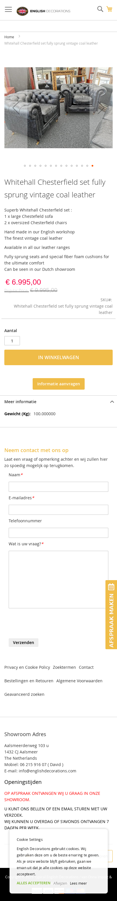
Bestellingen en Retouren (28, 680)
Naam (16, 474)
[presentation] (52, 624)
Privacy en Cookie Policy (27, 667)
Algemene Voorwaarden (79, 680)
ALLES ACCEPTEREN (34, 883)
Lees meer (78, 883)
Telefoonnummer (25, 520)
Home (9, 37)
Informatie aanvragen (58, 383)
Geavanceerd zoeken (24, 694)
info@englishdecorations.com (47, 771)
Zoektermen (64, 667)
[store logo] (43, 11)
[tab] (58, 401)
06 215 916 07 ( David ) (41, 764)
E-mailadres (21, 497)
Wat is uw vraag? (26, 543)
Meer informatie (20, 401)
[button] (15, 107)
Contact (86, 667)
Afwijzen (60, 883)
